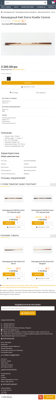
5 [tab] (28, 64)
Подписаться (27, 313)
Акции (3, 375)
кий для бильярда (20, 287)
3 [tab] (22, 64)
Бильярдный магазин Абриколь (10, 346)
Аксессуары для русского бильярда (12, 350)
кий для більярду (32, 287)
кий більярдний (45, 285)
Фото (16, 7)
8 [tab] (37, 64)
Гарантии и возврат (7, 365)
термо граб (28, 285)
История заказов (6, 390)
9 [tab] (40, 64)
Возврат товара (6, 361)
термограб (35, 285)
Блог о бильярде (6, 342)
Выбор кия (4, 344)
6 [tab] (31, 64)
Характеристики (27, 7)
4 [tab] (25, 64)
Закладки (4, 392)
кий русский (10, 287)
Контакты (4, 359)
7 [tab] (34, 64)
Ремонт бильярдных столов (9, 379)
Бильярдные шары (6, 352)
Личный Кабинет (6, 388)
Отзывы (3, 377)
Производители (6, 373)
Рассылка (4, 394)
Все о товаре (6, 7)
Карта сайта (4, 363)
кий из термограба (18, 285)
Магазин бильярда (6, 348)
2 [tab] (19, 64)
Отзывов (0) (41, 7)
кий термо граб (7, 285)
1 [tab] (16, 64)
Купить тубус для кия (7, 381)
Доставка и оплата (7, 367)
